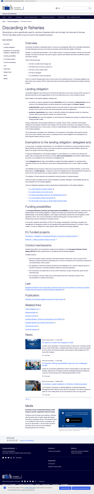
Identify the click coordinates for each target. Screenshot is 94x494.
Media (5, 78)
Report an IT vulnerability (9, 484)
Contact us (42, 481)
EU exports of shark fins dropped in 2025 (57, 343)
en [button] (58, 8)
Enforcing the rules (31, 326)
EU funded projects (9, 59)
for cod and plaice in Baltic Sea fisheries (41, 198)
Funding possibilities (10, 56)
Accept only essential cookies (81, 488)
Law (5, 65)
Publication (7, 69)
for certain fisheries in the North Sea (40, 192)
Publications (61, 17)
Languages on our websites (25, 484)
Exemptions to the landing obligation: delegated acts (11, 51)
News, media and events (73, 17)
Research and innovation (55, 466)
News (5, 75)
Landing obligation (9, 47)
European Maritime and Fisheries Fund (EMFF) (39, 322)
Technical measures (31, 329)
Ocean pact (19, 17)
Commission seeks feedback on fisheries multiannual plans (64, 384)
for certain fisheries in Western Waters (40, 189)
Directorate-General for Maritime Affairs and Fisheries (80, 452)
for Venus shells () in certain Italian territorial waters (48, 201)
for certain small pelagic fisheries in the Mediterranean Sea (47, 195)
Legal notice (55, 484)
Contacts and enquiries (54, 451)
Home (4, 17)
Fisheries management (12, 21)
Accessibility (64, 484)
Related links (7, 72)
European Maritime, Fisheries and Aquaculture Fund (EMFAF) (44, 319)
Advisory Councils (30, 316)
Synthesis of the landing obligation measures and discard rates (44, 299)
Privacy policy (46, 484)
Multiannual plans (30, 312)
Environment (51, 463)
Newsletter (19, 457)
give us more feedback (28, 440)
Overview (6, 44)
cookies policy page (30, 487)
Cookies (37, 484)
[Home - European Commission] (14, 7)
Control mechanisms (10, 62)
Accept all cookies (65, 488)
